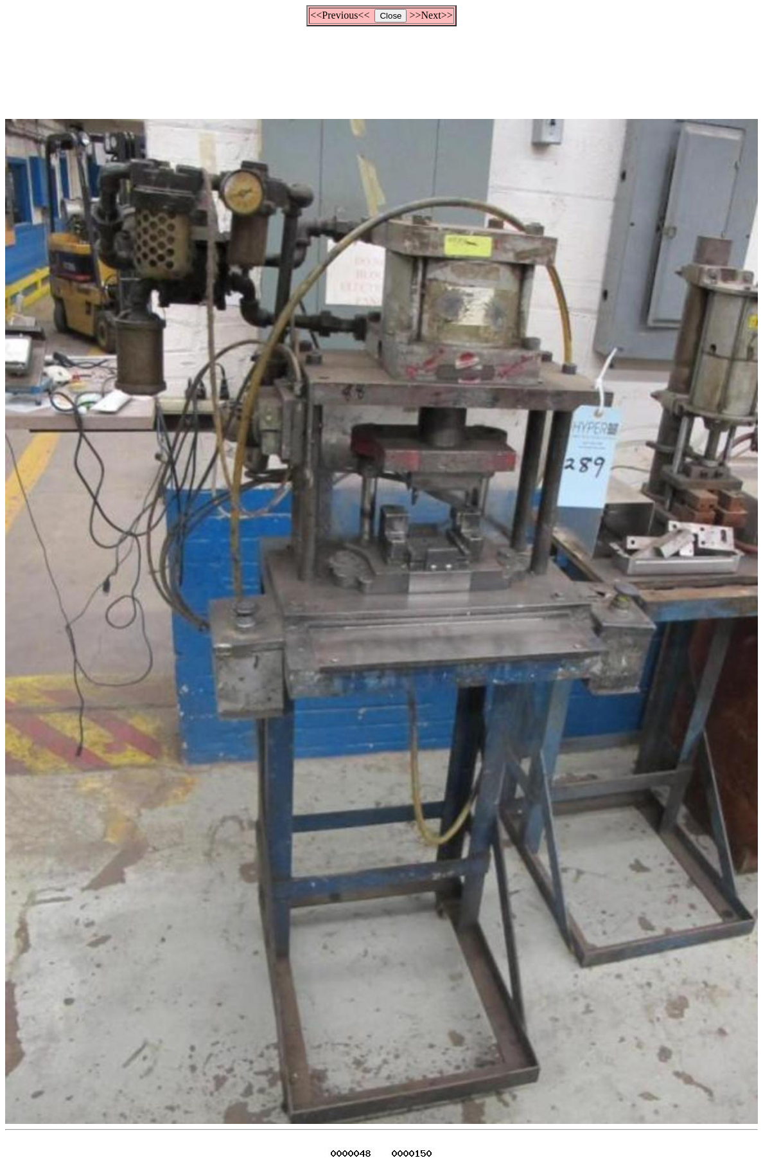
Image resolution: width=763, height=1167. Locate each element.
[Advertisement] (381, 67)
